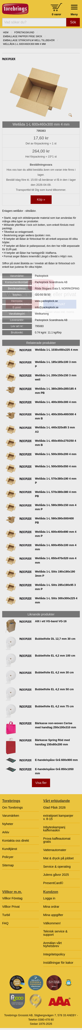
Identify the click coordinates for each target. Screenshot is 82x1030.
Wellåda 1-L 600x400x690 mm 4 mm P (55, 534)
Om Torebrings (12, 807)
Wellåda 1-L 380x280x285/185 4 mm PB (55, 390)
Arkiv (5, 832)
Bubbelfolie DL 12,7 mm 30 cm (55, 638)
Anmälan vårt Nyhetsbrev (52, 944)
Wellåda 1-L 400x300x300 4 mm (55, 402)
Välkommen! (52, 923)
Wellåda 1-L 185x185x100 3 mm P (55, 364)
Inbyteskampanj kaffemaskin (54, 828)
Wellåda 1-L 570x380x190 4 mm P (55, 480)
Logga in (49, 898)
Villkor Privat (11, 906)
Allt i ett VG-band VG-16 (50, 621)
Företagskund (24, 32)
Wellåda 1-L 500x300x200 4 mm (55, 454)
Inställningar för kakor (58, 962)
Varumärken (10, 815)
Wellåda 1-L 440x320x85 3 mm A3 (55, 429)
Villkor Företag (12, 898)
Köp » (41, 199)
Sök (73, 22)
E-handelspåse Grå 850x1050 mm (54, 771)
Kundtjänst (9, 849)
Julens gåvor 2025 (56, 874)
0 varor (56, 14)
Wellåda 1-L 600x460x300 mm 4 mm (24, 44)
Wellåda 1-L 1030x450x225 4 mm (56, 349)
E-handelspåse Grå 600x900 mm (56, 760)
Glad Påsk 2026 (54, 807)
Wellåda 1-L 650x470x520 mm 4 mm (55, 560)
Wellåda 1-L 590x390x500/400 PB (54, 520)
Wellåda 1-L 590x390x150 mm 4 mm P (55, 507)
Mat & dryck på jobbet (58, 858)
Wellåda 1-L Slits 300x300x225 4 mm (56, 600)
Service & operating (57, 866)
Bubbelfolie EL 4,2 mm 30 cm (54, 672)
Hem (5, 32)
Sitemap (8, 865)
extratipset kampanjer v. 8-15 (58, 817)
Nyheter (7, 824)
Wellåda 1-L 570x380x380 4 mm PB (55, 494)
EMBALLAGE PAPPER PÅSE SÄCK (22, 36)
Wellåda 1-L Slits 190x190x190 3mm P (55, 573)
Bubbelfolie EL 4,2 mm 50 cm (54, 689)
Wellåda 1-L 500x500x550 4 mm (55, 466)
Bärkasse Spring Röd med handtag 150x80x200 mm (52, 742)
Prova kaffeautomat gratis (57, 840)
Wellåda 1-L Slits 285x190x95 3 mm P (55, 587)
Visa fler (41, 783)
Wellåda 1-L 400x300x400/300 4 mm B (55, 416)
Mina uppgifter (53, 915)
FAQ (5, 923)
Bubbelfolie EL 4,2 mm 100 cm (55, 655)
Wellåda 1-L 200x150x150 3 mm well (55, 377)
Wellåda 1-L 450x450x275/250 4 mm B (55, 443)
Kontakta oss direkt (15, 840)
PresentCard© (53, 883)
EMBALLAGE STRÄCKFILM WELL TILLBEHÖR (29, 40)
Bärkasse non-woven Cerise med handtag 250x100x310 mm (55, 725)
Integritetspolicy (54, 954)
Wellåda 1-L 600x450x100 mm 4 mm (55, 547)
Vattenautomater (54, 850)
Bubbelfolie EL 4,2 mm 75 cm (54, 706)
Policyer (7, 857)
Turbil (6, 915)
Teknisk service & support (55, 933)
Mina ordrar (51, 906)
